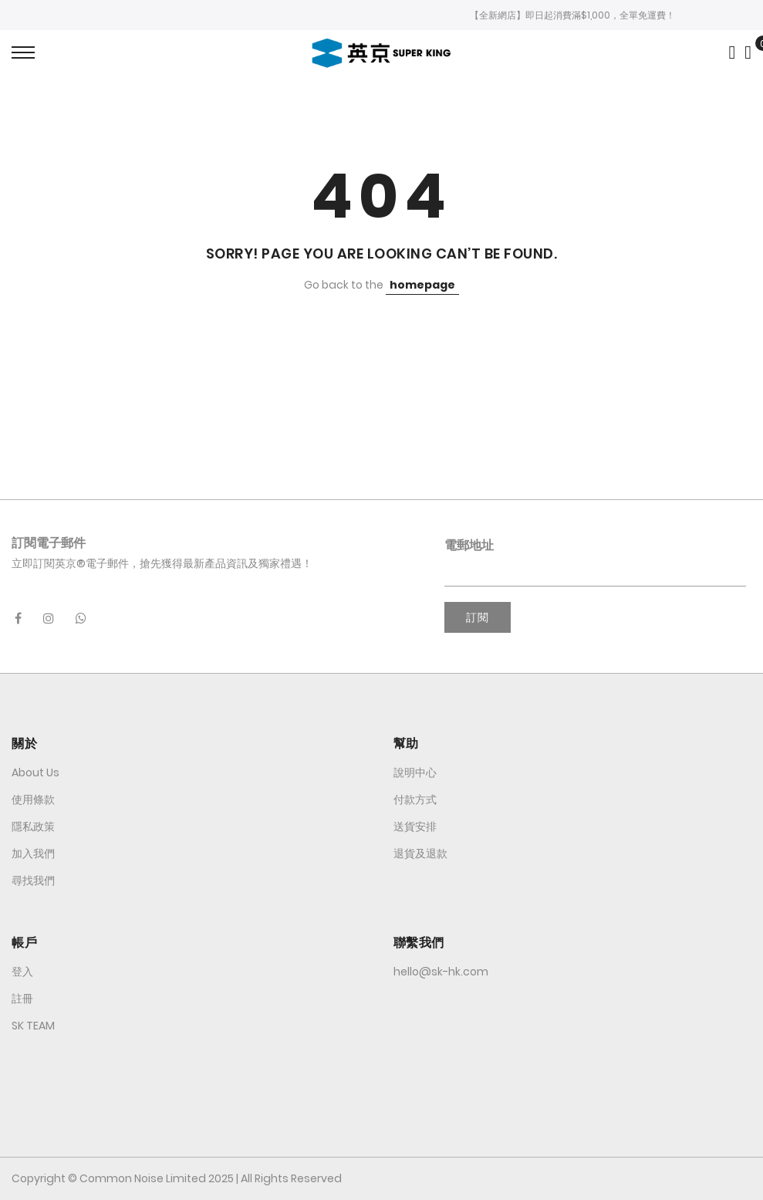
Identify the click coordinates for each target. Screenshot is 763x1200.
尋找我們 (33, 880)
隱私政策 (33, 826)
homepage (422, 284)
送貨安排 (415, 826)
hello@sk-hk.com (440, 971)
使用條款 (33, 799)
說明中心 (415, 772)
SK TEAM (33, 1025)
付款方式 (415, 799)
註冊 (22, 998)
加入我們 (33, 853)
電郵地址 (469, 545)
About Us (35, 772)
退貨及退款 (420, 853)
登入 (22, 971)
